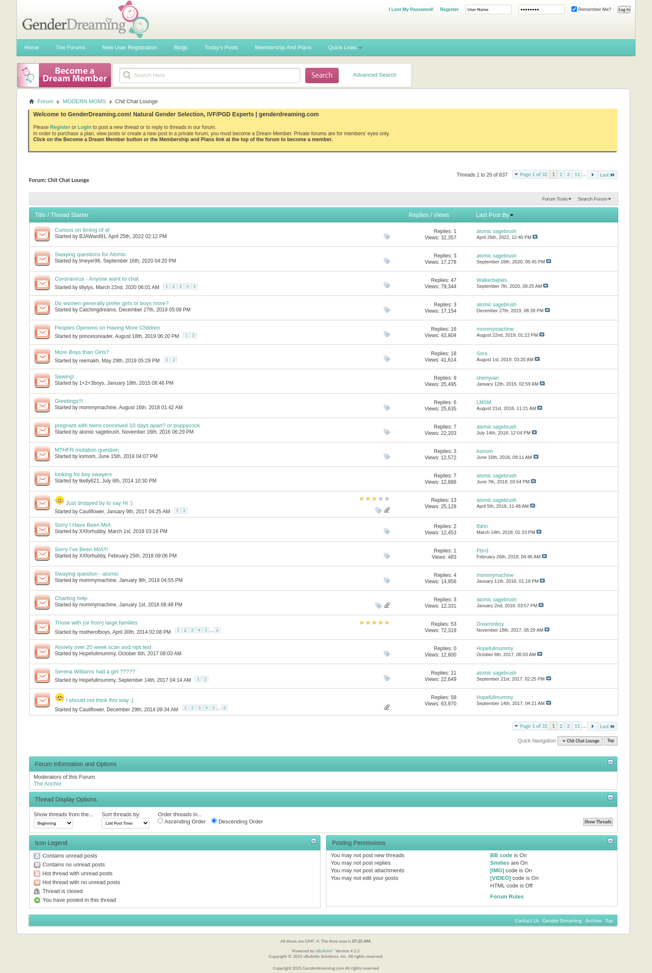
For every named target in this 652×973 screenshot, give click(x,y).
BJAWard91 (92, 236)
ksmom (87, 456)
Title (40, 215)
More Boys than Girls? (82, 352)
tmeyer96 (89, 261)
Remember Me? (591, 9)
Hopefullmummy (97, 654)
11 (577, 174)
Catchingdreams (97, 310)
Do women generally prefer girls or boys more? (112, 303)
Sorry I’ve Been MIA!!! (81, 549)
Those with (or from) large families (96, 622)
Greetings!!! (69, 401)
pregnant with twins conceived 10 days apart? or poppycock (127, 425)
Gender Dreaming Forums (85, 19)
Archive (593, 920)
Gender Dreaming (562, 920)
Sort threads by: (121, 814)
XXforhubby (92, 531)
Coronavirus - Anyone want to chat (97, 279)
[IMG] (497, 870)
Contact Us (527, 920)
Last (607, 175)
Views (441, 215)
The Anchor (48, 783)
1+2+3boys (91, 383)
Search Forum (592, 198)
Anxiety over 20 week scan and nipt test (103, 647)
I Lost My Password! (411, 9)
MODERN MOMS (84, 101)
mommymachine (97, 407)
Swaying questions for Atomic (91, 254)
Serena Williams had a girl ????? (95, 671)
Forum (46, 101)
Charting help (71, 598)
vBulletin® (324, 951)
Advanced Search (374, 75)
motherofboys (94, 632)
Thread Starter (70, 215)
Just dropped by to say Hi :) (99, 503)
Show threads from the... (64, 814)
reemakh (89, 361)
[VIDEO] (500, 878)
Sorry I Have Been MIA (83, 525)
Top (610, 741)
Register (449, 9)
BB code (501, 855)
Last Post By (495, 215)
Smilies (499, 863)
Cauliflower (91, 512)
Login (85, 127)
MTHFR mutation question (87, 450)
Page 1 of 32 (534, 174)
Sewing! (64, 376)
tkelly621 (89, 481)
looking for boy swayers (83, 474)
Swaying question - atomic (87, 574)
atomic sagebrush (99, 432)
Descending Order (237, 821)
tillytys (86, 287)
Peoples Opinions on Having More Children (107, 327)
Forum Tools (554, 198)
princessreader (96, 336)
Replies (419, 215)
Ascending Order (181, 821)
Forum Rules (506, 896)
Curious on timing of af (82, 230)
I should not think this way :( (99, 700)
